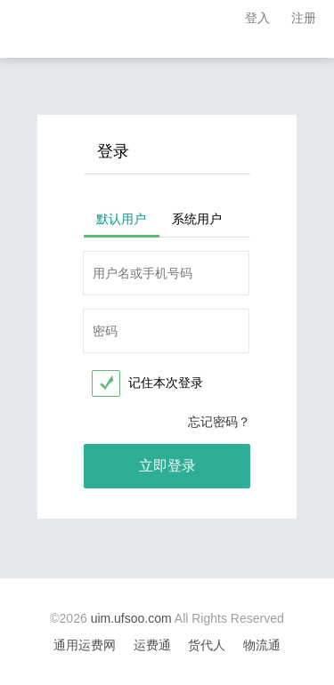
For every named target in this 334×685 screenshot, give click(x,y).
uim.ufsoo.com (131, 618)
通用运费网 (84, 645)
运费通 (152, 645)
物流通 (262, 645)
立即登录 (167, 465)
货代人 (206, 645)
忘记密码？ (219, 422)
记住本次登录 (165, 382)
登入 (257, 18)
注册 (303, 18)
